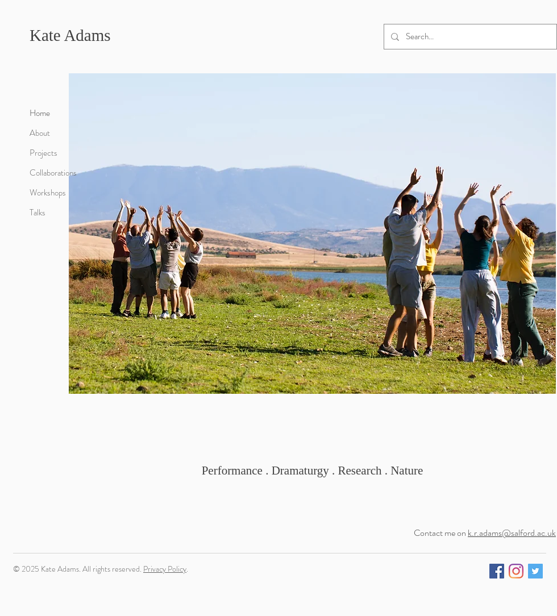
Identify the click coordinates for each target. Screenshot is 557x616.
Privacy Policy (164, 569)
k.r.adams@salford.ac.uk (512, 532)
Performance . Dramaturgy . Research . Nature (312, 470)
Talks (37, 212)
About (40, 133)
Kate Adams (70, 35)
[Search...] (469, 36)
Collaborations (53, 173)
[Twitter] (535, 571)
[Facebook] (496, 571)
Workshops (48, 192)
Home (40, 113)
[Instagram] (516, 571)
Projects (43, 153)
